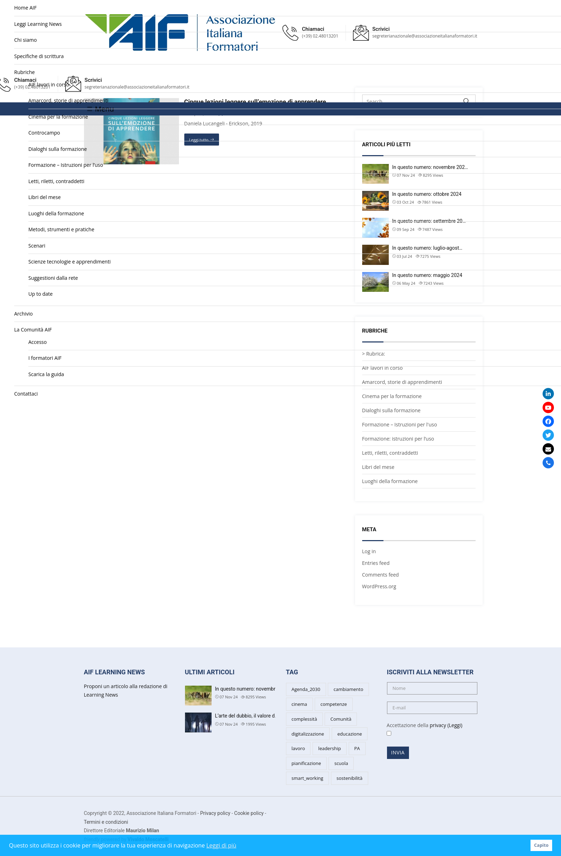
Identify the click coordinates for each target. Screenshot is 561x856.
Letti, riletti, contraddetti (56, 181)
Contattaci (26, 393)
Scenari (36, 245)
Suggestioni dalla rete (53, 277)
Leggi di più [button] (221, 845)
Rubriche (24, 72)
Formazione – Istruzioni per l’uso (65, 164)
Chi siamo (25, 39)
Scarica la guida (46, 374)
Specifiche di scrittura (39, 56)
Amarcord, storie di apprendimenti (68, 100)
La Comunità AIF (33, 329)
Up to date (40, 293)
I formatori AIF (44, 358)
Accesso (37, 342)
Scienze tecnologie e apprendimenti (69, 261)
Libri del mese (44, 197)
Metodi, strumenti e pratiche (61, 229)
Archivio (23, 313)
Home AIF (25, 7)
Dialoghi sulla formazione (57, 149)
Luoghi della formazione (56, 213)
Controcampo (44, 132)
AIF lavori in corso (48, 84)
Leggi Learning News (38, 24)
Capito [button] (541, 845)
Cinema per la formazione (58, 116)
